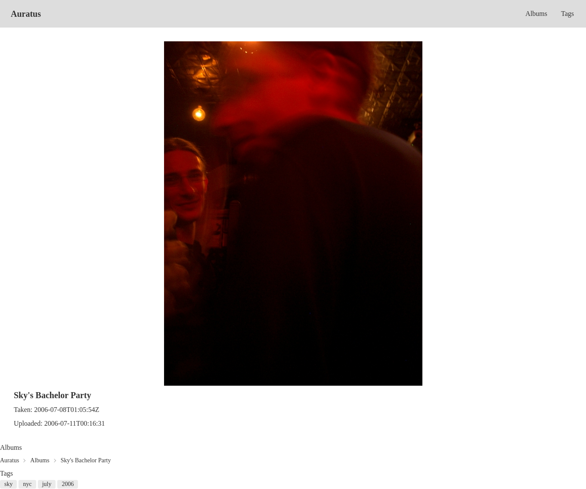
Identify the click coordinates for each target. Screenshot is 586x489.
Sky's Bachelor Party (86, 460)
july (47, 484)
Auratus (26, 14)
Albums (536, 13)
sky (8, 484)
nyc (27, 484)
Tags (567, 13)
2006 (68, 484)
